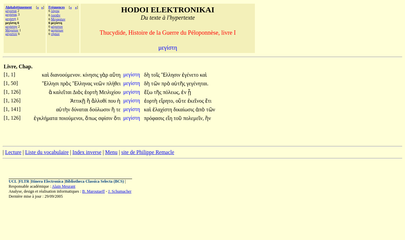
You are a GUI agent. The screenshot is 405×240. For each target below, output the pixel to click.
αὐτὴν (63, 109)
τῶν (156, 83)
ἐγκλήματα (46, 118)
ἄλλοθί (99, 101)
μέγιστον (11, 34)
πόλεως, (171, 92)
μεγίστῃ (10, 19)
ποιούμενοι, (71, 118)
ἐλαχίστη (162, 109)
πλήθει (113, 83)
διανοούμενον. (65, 75)
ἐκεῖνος (196, 101)
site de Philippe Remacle (147, 152)
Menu (111, 152)
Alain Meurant (63, 186)
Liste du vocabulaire (47, 152)
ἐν (184, 92)
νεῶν (100, 83)
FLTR (24, 181)
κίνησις (91, 75)
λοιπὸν (55, 15)
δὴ (147, 75)
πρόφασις (155, 118)
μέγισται (11, 11)
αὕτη (114, 75)
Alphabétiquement (18, 7)
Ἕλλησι (51, 83)
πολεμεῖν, (193, 118)
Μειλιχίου (109, 92)
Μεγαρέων (58, 19)
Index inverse (86, 152)
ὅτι (117, 118)
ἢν (208, 118)
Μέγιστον (11, 30)
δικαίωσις (184, 109)
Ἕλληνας (83, 83)
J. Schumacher (119, 191)
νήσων (55, 34)
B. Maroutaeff (93, 191)
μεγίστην (11, 26)
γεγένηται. (197, 83)
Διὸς (78, 92)
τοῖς (156, 75)
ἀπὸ (200, 109)
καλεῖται (63, 92)
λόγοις (55, 11)
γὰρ (104, 75)
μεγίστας (11, 14)
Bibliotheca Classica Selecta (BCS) (94, 181)
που (112, 101)
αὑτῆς (178, 83)
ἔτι (208, 101)
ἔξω (149, 92)
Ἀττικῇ (78, 101)
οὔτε (181, 101)
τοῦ (178, 118)
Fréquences (56, 7)
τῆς (158, 92)
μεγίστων (57, 30)
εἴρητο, (166, 101)
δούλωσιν (100, 109)
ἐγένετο (191, 75)
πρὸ (166, 83)
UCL (13, 181)
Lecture (13, 152)
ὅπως (91, 118)
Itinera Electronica (47, 181)
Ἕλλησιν (171, 75)
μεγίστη (132, 74)
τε (118, 109)
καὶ (46, 75)
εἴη (169, 118)
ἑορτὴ (91, 92)
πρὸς (66, 83)
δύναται (80, 109)
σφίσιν (105, 118)
